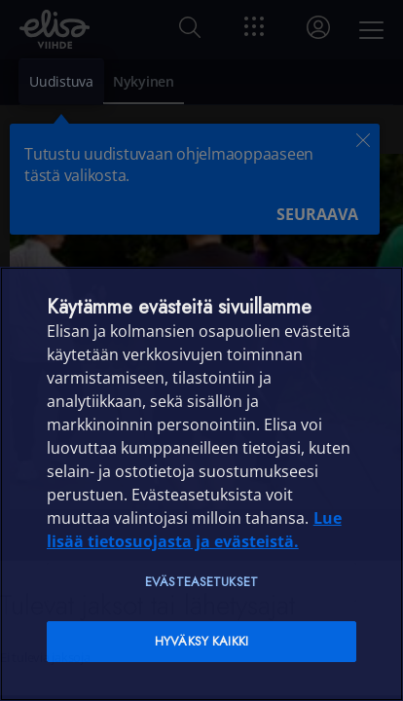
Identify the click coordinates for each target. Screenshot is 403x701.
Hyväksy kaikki (201, 641)
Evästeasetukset (201, 581)
